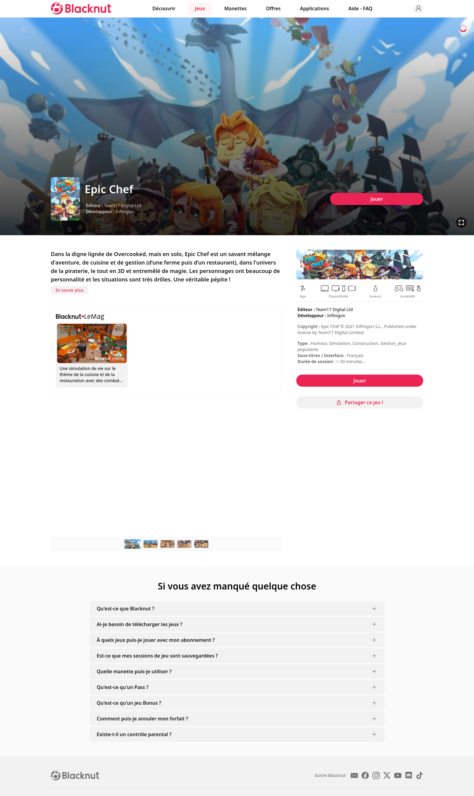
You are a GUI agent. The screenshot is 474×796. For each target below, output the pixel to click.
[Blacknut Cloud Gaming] (81, 8)
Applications (314, 8)
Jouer (376, 199)
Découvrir (163, 8)
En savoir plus (69, 290)
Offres (273, 8)
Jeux (200, 8)
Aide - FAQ (360, 8)
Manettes (235, 8)
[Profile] (418, 8)
